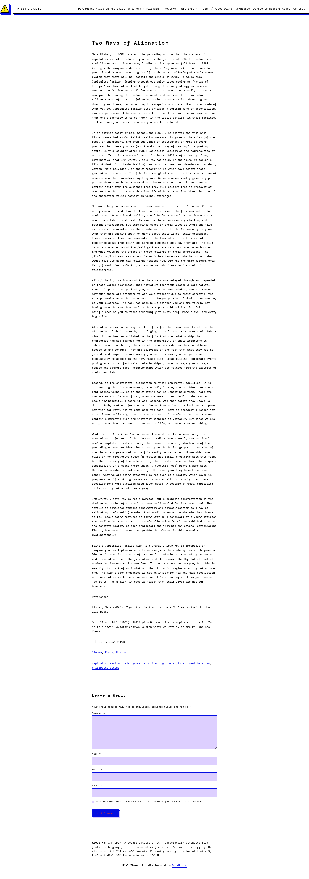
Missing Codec (29, 8)
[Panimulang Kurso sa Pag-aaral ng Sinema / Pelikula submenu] (160, 8)
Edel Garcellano (136, 663)
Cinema (97, 652)
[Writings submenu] (196, 8)
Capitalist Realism (106, 663)
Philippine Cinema (105, 667)
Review (121, 652)
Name (96, 753)
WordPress (179, 865)
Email (97, 769)
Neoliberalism (199, 663)
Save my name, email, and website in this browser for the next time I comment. (150, 801)
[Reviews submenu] (177, 8)
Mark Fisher (177, 663)
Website (97, 785)
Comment (98, 713)
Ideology (158, 663)
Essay (109, 652)
